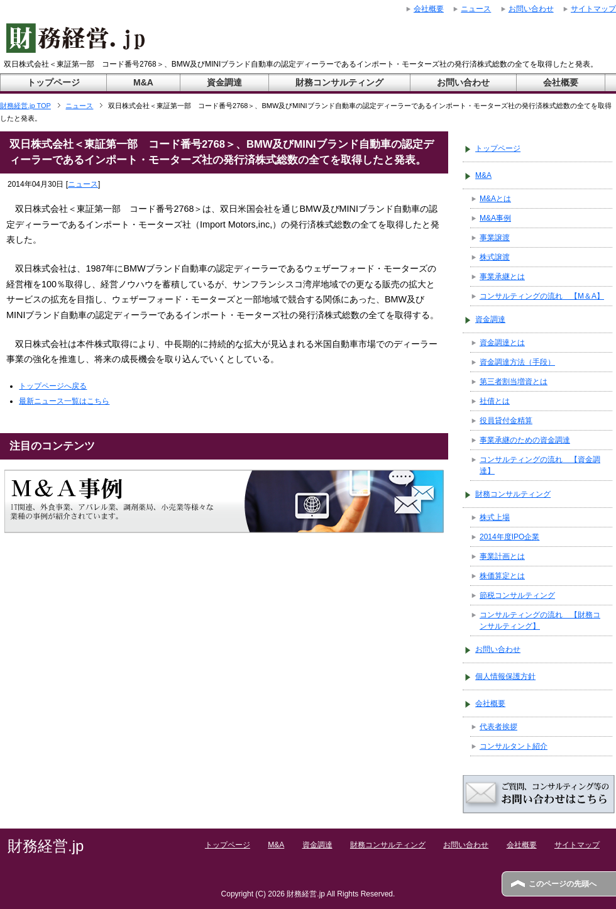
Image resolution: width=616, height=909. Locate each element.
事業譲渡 (495, 237)
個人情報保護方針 (505, 676)
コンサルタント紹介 (513, 746)
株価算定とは (502, 575)
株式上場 (495, 517)
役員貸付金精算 (506, 420)
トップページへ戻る (53, 386)
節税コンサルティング (517, 595)
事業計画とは (502, 556)
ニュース (83, 184)
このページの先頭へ (563, 883)
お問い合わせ (463, 82)
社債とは (495, 401)
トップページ (53, 82)
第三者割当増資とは (513, 381)
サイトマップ (577, 844)
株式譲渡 (495, 257)
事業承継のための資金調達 (525, 440)
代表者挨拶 (498, 726)
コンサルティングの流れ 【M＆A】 (542, 296)
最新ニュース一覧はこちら (64, 401)
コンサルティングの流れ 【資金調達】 (540, 465)
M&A (143, 82)
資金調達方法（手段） (517, 362)
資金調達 (224, 82)
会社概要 (560, 82)
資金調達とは (502, 342)
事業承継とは (502, 276)
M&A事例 (495, 218)
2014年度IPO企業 (509, 536)
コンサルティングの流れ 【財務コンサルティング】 (540, 620)
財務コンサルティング (339, 82)
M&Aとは (495, 198)
